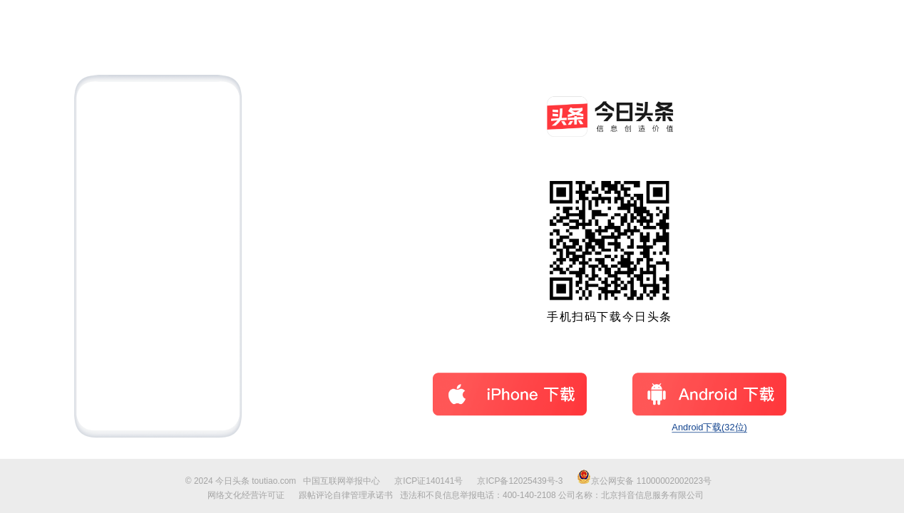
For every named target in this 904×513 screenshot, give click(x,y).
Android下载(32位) (709, 427)
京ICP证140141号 (428, 481)
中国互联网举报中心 (341, 481)
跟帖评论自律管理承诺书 (346, 495)
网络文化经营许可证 (245, 495)
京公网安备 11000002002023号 (644, 481)
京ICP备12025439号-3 (520, 481)
